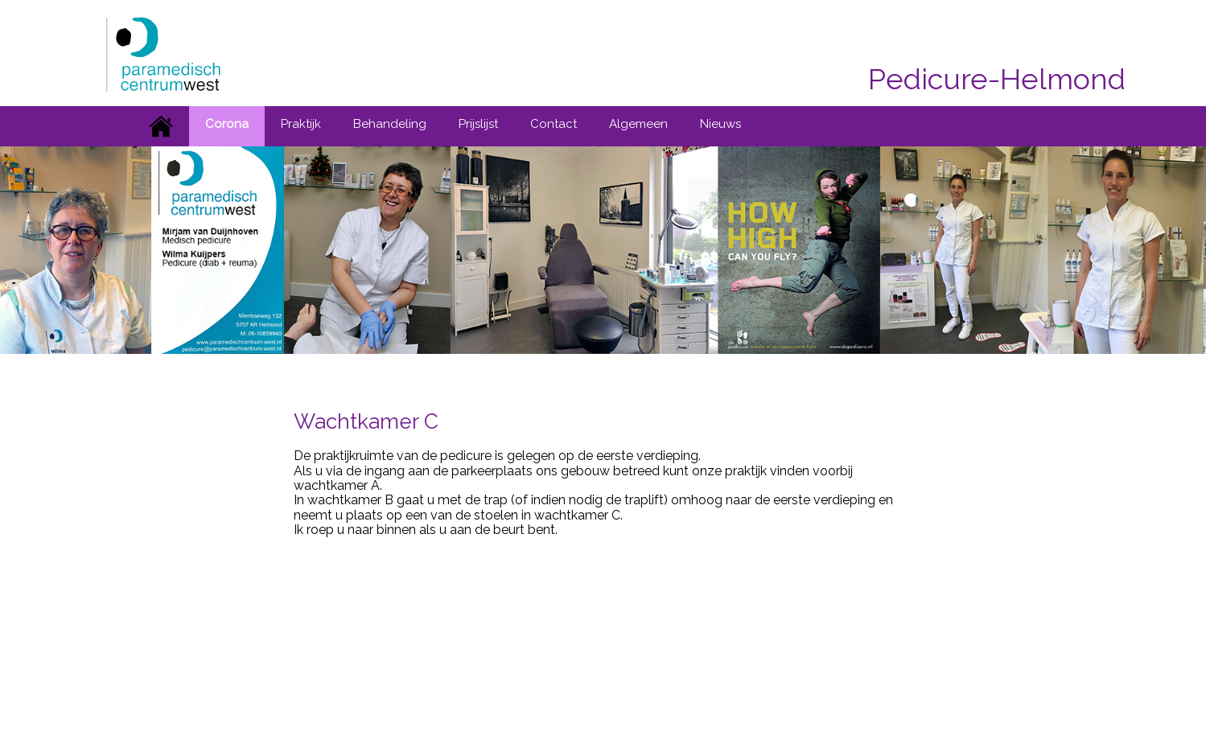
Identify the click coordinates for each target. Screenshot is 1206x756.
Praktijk (301, 124)
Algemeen (638, 124)
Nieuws (720, 124)
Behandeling (389, 124)
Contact (553, 124)
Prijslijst (478, 124)
